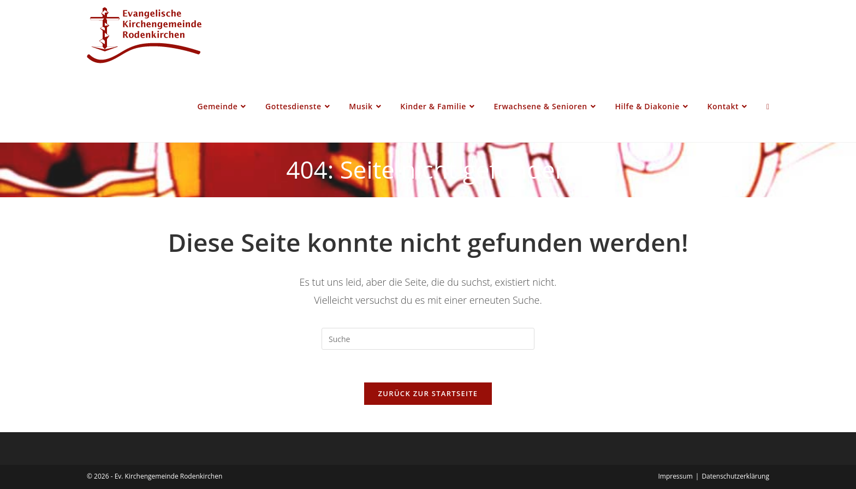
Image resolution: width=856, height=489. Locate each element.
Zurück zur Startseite (428, 393)
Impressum (675, 476)
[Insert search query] (428, 339)
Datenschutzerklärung (735, 476)
